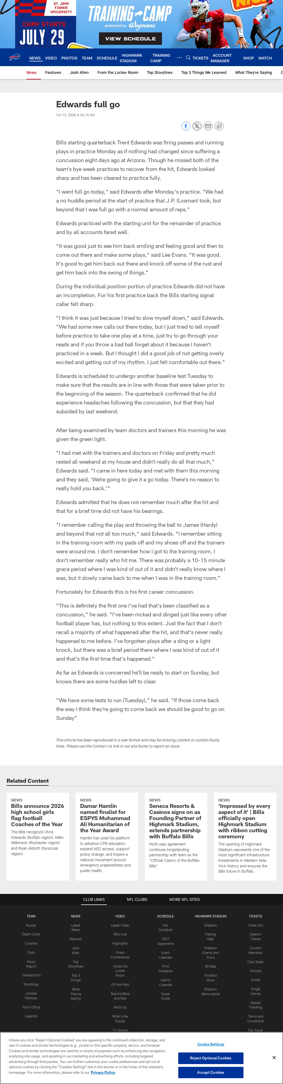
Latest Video (120, 925)
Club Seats (255, 962)
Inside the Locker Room (120, 970)
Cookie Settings (210, 1049)
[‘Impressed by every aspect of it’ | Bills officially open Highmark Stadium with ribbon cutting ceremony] (245, 837)
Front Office (31, 1007)
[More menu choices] (179, 57)
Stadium (210, 925)
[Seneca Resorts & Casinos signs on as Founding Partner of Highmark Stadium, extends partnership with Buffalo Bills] (176, 834)
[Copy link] (219, 126)
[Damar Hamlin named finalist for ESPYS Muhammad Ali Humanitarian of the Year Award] (107, 836)
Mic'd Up (120, 1007)
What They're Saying (75, 993)
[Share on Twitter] (197, 129)
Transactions (31, 975)
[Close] (274, 1062)
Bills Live (120, 934)
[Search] (188, 57)
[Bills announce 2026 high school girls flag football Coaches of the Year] (38, 828)
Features (75, 939)
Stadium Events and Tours (210, 952)
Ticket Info (255, 925)
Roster (31, 925)
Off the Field (120, 984)
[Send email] (208, 129)
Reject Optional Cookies (210, 1063)
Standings (31, 984)
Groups (255, 971)
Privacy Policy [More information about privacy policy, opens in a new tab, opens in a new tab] (103, 1077)
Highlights (120, 943)
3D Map (210, 966)
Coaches (31, 943)
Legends (31, 1016)
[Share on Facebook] (186, 129)
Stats (31, 952)
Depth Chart (31, 934)
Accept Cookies (210, 1077)
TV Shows (120, 1030)
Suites (255, 980)
